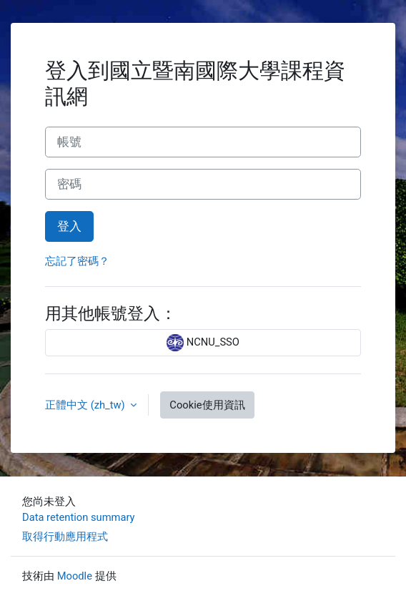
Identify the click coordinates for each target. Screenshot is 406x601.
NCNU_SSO (203, 342)
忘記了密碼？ (77, 261)
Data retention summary (78, 517)
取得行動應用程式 (65, 536)
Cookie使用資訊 (206, 405)
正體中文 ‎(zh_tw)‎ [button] (86, 405)
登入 (69, 226)
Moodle (74, 576)
